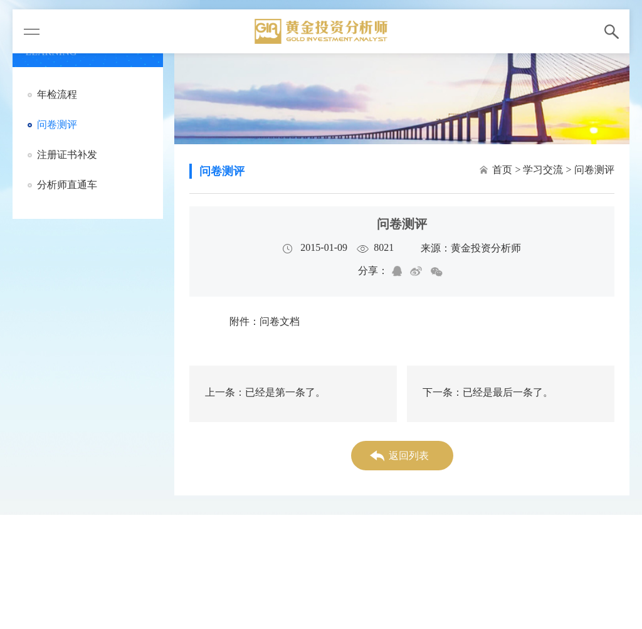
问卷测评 (57, 124)
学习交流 (543, 169)
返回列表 (409, 455)
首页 (502, 169)
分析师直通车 (67, 184)
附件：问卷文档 (264, 321)
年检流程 (57, 94)
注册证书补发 (67, 154)
